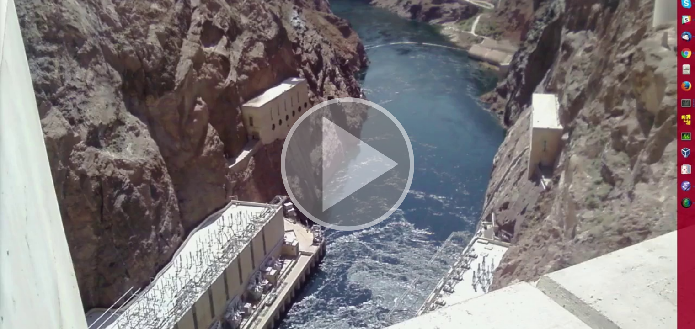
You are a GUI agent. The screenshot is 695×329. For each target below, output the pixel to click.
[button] (347, 164)
